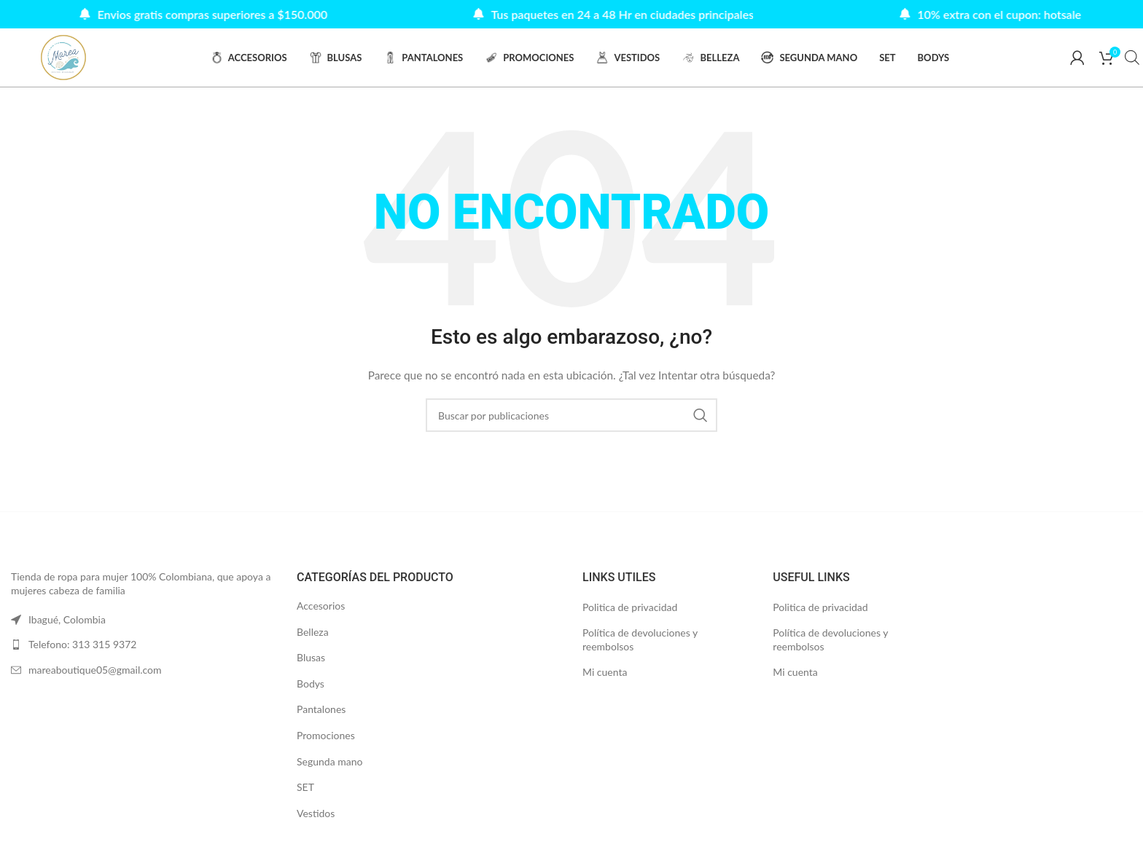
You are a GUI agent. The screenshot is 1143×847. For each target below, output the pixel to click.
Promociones (326, 736)
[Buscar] (571, 416)
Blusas (311, 658)
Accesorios (321, 606)
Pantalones (321, 710)
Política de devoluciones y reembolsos (640, 639)
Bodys (310, 684)
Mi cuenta (604, 672)
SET (305, 787)
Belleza (313, 632)
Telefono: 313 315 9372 (82, 645)
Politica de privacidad (629, 608)
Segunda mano (329, 761)
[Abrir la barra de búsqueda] (1132, 58)
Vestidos (316, 814)
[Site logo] (63, 57)
